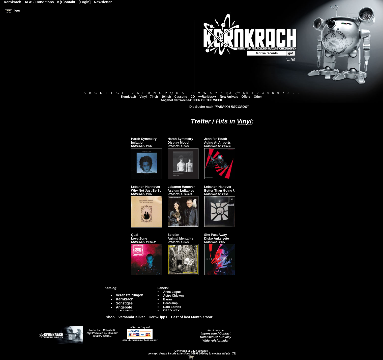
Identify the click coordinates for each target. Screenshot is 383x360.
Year (209, 317)
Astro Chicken (173, 295)
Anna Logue (172, 292)
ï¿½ (228, 93)
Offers (246, 96)
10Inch (166, 96)
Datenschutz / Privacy (215, 337)
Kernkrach (128, 96)
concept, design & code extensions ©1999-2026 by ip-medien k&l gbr (189, 353)
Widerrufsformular (215, 340)
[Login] (85, 2)
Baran (167, 299)
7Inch (154, 96)
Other (258, 96)
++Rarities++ (207, 96)
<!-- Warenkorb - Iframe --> (191, 357)
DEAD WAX (171, 311)
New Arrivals (229, 96)
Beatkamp (170, 303)
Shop (110, 317)
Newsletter (103, 2)
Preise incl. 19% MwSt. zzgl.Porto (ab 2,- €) (101, 332)
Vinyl (142, 96)
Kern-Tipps (158, 317)
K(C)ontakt (66, 2)
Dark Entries (172, 307)
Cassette (180, 96)
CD (192, 96)
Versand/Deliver (132, 317)
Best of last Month (186, 317)
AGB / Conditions (39, 2)
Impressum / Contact (216, 333)
